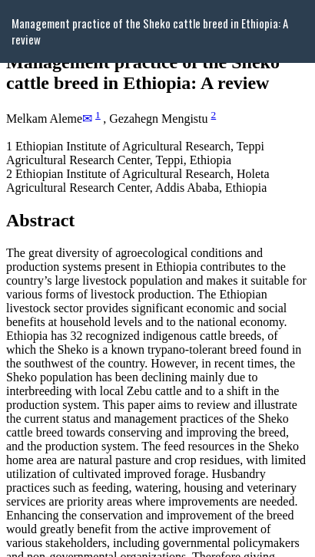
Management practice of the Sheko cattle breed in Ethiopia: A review (150, 31)
